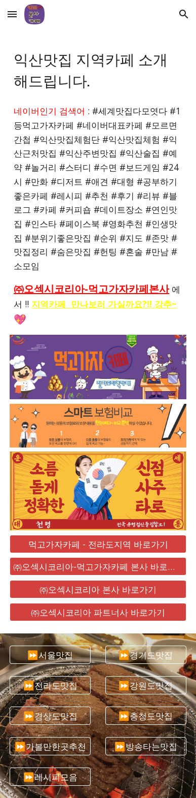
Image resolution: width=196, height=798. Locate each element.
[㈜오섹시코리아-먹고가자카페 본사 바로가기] (98, 566)
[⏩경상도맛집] (50, 715)
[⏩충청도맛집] (146, 715)
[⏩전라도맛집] (50, 685)
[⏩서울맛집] (50, 654)
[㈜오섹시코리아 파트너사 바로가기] (98, 611)
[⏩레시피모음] (50, 776)
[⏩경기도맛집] (146, 654)
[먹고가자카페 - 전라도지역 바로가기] (98, 543)
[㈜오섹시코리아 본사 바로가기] (98, 589)
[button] (12, 14)
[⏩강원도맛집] (146, 685)
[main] (98, 69)
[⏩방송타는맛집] (146, 746)
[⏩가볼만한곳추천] (50, 746)
